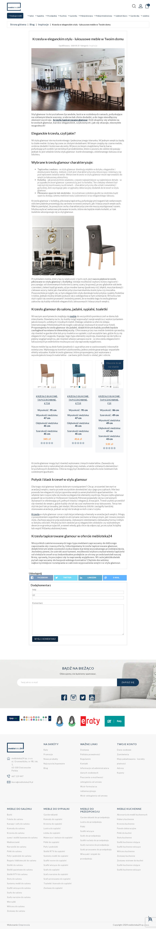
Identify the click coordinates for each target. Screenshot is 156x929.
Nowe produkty (51, 759)
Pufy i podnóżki (51, 847)
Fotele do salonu (15, 819)
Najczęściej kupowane (54, 763)
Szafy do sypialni (52, 870)
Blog (46, 768)
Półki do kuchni (124, 833)
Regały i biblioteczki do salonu (21, 860)
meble (73, 316)
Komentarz (37, 603)
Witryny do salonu (16, 906)
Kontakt (84, 763)
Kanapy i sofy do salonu (18, 824)
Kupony (120, 773)
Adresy (120, 768)
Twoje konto (127, 744)
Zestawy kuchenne (126, 856)
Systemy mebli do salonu (19, 883)
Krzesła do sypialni (53, 824)
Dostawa (84, 750)
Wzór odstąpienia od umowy (94, 796)
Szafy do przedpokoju (90, 836)
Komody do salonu (16, 828)
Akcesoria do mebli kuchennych (132, 815)
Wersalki (11, 902)
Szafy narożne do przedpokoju (94, 845)
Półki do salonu (14, 851)
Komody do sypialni (53, 819)
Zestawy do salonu (16, 911)
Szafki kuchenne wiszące (129, 847)
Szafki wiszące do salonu (19, 888)
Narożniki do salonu (16, 847)
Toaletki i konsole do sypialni (58, 883)
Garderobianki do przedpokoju (95, 817)
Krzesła (35, 514)
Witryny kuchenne (126, 851)
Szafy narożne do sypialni (56, 874)
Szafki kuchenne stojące (128, 842)
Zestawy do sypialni (53, 888)
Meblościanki (13, 842)
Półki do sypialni (51, 842)
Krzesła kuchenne (126, 824)
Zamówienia (123, 754)
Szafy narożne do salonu (19, 897)
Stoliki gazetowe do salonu (20, 870)
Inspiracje (93, 46)
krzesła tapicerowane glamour (70, 119)
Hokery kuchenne (125, 819)
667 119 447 (17, 776)
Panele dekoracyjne (126, 828)
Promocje (48, 754)
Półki (82, 826)
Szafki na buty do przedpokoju (94, 840)
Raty (46, 750)
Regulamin (85, 759)
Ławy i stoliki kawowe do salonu (22, 837)
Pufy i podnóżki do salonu (19, 856)
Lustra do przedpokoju (91, 822)
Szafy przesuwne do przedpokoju (96, 849)
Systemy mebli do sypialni (56, 856)
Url (33, 595)
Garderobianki (51, 815)
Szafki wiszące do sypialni (56, 865)
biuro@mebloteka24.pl (22, 782)
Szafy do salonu (14, 893)
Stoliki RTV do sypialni (54, 851)
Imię (34, 589)
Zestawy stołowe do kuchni (130, 860)
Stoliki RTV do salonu (17, 874)
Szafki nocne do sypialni (55, 860)
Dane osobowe (124, 750)
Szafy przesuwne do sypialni (57, 879)
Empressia (24, 924)
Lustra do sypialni (52, 828)
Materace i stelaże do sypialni (58, 837)
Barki (9, 815)
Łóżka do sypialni (52, 833)
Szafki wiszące (87, 831)
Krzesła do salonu (16, 833)
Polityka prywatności (90, 754)
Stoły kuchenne (124, 837)
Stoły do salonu (14, 879)
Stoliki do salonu (15, 865)
